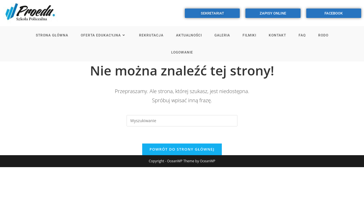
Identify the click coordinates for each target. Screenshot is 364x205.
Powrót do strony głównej (182, 149)
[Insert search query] (182, 120)
